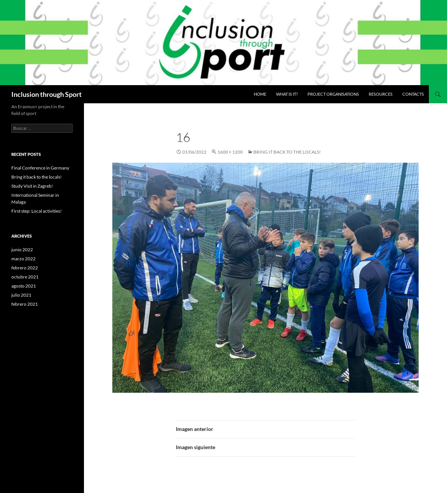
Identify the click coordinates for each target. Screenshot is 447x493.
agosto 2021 (23, 286)
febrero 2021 (24, 304)
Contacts (413, 94)
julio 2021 (21, 295)
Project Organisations (333, 94)
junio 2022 (22, 249)
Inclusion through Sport (46, 94)
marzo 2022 (23, 258)
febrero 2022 (24, 268)
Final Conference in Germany (40, 168)
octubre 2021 (25, 277)
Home (260, 94)
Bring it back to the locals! (287, 152)
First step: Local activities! (36, 211)
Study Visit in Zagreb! (32, 186)
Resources (381, 94)
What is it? (287, 94)
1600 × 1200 (230, 152)
